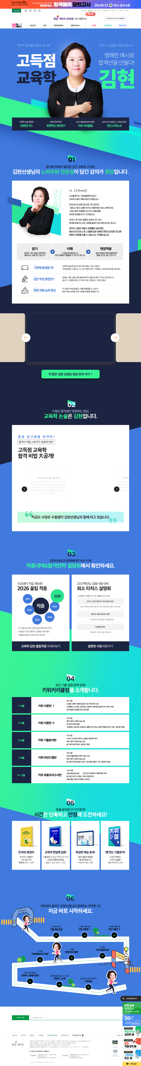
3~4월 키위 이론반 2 (114, 930)
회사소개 (14, 1035)
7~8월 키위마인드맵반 (72, 953)
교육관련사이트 (77, 1035)
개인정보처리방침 (52, 1035)
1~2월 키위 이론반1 (85, 930)
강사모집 (23, 1035)
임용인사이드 (75, 25)
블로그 (35, 10)
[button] (26, 337)
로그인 (84, 11)
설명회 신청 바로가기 (100, 646)
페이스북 (26, 10)
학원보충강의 (106, 11)
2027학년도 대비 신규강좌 (115, 18)
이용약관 (40, 1035)
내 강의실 (97, 11)
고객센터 (121, 11)
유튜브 (39, 10)
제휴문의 (32, 1035)
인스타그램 (30, 10)
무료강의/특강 (58, 25)
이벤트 (127, 11)
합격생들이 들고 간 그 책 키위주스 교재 (59, 979)
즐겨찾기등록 (64, 1035)
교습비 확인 (85, 1047)
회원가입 (90, 11)
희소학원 (16, 10)
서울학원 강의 (37, 1017)
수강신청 (32, 25)
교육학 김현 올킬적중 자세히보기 (40, 646)
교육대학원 (107, 25)
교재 (44, 25)
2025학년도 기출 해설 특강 (56, 930)
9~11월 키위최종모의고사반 (40, 955)
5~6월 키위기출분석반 (102, 951)
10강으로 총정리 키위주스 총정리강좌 (30, 976)
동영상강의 (20, 1017)
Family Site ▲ (121, 1035)
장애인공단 (122, 25)
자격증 (94, 25)
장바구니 (114, 11)
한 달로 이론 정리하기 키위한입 (89, 982)
